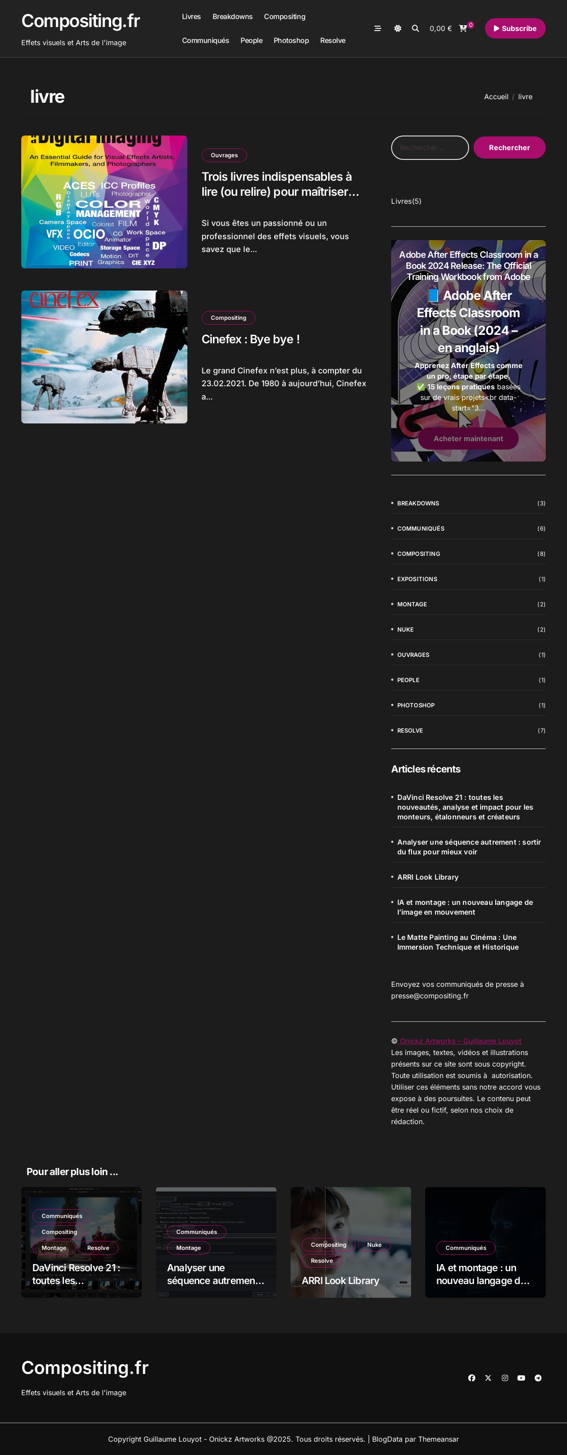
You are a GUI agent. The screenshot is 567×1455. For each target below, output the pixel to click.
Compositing (284, 16)
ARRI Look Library (427, 877)
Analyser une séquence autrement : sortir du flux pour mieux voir (469, 847)
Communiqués (205, 40)
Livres (191, 16)
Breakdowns (233, 16)
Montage (412, 604)
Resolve (333, 40)
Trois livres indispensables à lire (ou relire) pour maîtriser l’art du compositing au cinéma (284, 191)
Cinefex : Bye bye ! (252, 338)
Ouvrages (224, 154)
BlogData (387, 1439)
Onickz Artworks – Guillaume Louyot (459, 1040)
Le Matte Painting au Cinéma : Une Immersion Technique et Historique (458, 942)
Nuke (405, 629)
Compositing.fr (80, 20)
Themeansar (438, 1439)
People (251, 40)
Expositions (417, 578)
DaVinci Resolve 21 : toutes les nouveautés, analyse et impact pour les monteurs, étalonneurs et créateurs (465, 807)
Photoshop (291, 40)
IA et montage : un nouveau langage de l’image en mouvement (465, 907)
